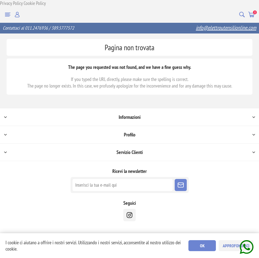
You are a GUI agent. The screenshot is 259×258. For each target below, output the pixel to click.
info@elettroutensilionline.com (226, 27)
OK (202, 245)
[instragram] (129, 215)
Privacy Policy (11, 3)
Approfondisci (236, 245)
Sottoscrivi (181, 185)
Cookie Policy (35, 3)
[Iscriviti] (123, 185)
